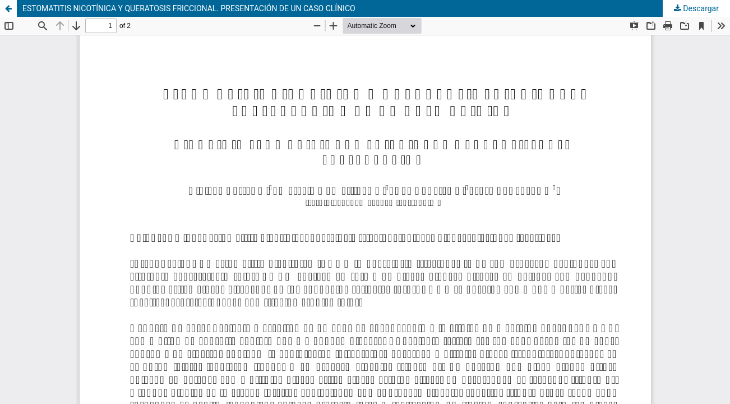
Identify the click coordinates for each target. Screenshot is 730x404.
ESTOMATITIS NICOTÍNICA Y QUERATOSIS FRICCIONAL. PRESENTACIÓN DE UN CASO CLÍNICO (188, 8)
